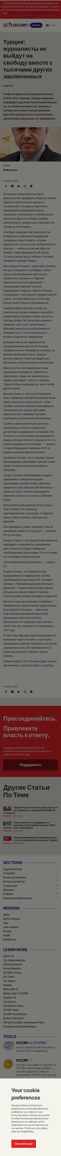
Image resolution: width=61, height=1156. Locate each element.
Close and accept (24, 1143)
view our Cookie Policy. (22, 1131)
